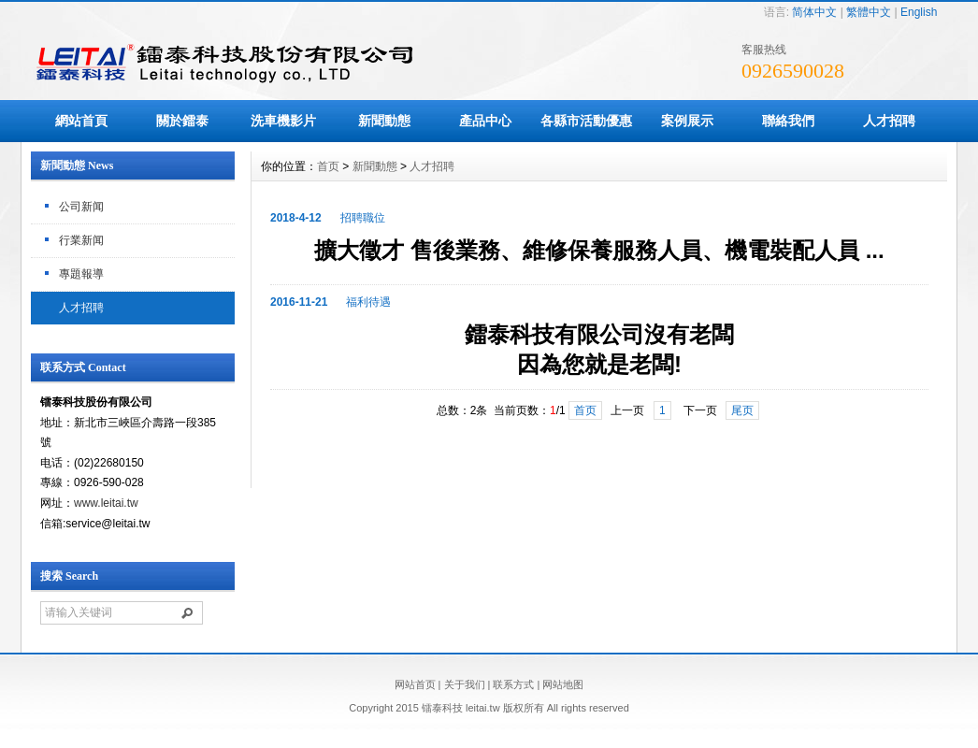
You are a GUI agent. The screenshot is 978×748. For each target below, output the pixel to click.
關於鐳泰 (182, 120)
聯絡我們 (788, 120)
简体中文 (814, 12)
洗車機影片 (283, 120)
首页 (328, 166)
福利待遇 (368, 302)
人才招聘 (889, 120)
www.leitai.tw (106, 503)
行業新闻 (81, 240)
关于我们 (464, 684)
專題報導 (81, 273)
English (918, 12)
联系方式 (513, 684)
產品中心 (485, 120)
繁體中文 (868, 12)
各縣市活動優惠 (586, 120)
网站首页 (415, 684)
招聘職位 (362, 217)
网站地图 (562, 684)
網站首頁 (81, 120)
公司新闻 (81, 206)
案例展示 (687, 120)
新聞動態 (384, 120)
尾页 (742, 410)
